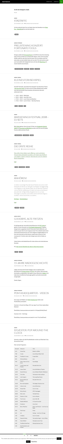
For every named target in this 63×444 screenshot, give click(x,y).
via (15, 161)
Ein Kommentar (29, 221)
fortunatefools (19, 68)
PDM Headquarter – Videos (31, 293)
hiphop (16, 207)
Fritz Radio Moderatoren (35, 227)
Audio (15, 18)
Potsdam (19, 43)
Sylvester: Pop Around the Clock (31, 331)
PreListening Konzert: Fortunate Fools (28, 47)
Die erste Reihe (23, 146)
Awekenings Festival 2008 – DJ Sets (31, 118)
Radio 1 (45, 273)
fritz (16, 251)
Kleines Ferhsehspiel (27, 79)
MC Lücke (42, 225)
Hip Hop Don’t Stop (19, 88)
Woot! (19, 216)
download (25, 135)
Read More (34, 441)
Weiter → (36, 435)
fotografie (21, 167)
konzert (27, 68)
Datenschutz (49, 1)
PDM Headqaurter (32, 299)
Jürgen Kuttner (26, 271)
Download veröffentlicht (25, 128)
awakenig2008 (18, 135)
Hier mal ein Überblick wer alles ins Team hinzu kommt (29, 246)
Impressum (56, 1)
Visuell (19, 77)
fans (16, 167)
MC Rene (16, 199)
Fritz (33, 271)
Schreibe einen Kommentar (32, 23)
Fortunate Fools (28, 54)
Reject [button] (28, 441)
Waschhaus (42, 62)
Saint (18, 126)
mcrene (22, 207)
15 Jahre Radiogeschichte (31, 262)
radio (21, 251)
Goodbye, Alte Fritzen (28, 218)
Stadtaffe (20, 20)
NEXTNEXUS (6, 2)
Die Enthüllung (23, 199)
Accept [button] (59, 438)
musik (16, 34)
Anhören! (20, 178)
